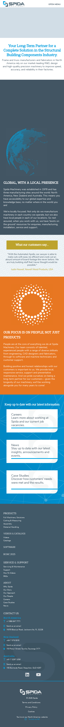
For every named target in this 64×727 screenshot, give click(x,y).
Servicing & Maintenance (14, 566)
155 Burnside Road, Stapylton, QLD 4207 (23, 668)
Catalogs (7, 540)
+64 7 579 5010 (12, 640)
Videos (6, 537)
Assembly (7, 524)
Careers (6, 599)
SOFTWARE (9, 547)
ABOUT (7, 582)
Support (6, 570)
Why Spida (8, 586)
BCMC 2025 (9, 554)
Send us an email (13, 626)
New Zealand (11, 637)
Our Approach (9, 593)
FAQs (5, 576)
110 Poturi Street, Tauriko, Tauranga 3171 (23, 648)
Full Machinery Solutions (14, 517)
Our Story (7, 590)
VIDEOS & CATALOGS (14, 533)
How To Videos (9, 573)
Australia (9, 656)
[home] (32, 4)
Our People (8, 596)
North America (12, 618)
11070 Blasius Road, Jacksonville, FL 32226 (24, 629)
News (5, 605)
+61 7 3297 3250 (13, 659)
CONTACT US (11, 613)
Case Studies (9, 602)
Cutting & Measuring (12, 520)
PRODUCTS (9, 513)
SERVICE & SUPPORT (15, 562)
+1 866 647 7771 (13, 621)
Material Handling (11, 527)
